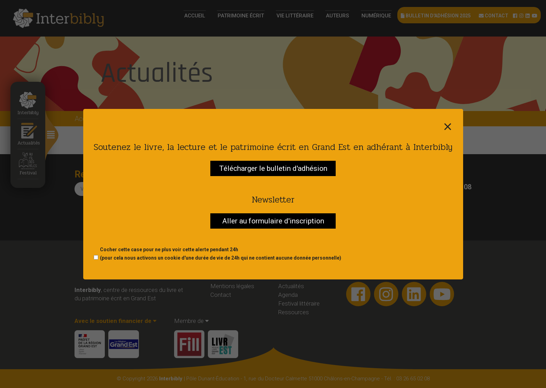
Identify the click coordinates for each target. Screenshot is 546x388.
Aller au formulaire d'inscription (273, 221)
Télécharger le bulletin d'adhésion (273, 168)
